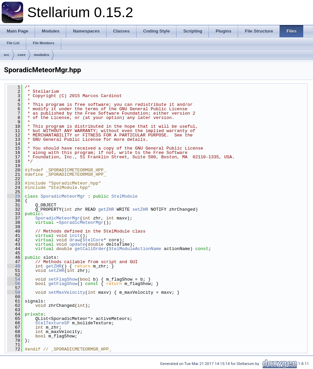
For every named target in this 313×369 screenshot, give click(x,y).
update (77, 244)
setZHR (140, 209)
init (74, 236)
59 (13, 292)
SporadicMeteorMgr (63, 196)
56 (13, 284)
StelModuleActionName (135, 249)
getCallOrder (90, 249)
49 (13, 266)
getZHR (106, 209)
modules (41, 55)
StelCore (92, 240)
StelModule (124, 196)
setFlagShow (62, 279)
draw (74, 240)
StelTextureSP (52, 323)
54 (13, 279)
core (22, 55)
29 (13, 196)
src (6, 55)
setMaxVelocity (66, 292)
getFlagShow (62, 284)
